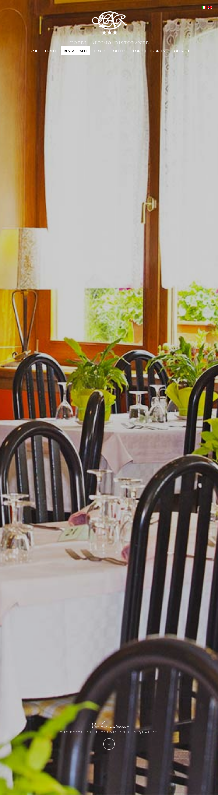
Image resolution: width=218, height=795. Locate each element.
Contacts (181, 50)
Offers (119, 50)
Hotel (51, 50)
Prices (100, 50)
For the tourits (149, 50)
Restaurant (75, 50)
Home (32, 50)
